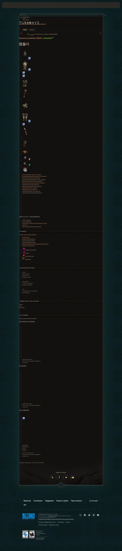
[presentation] (8, 5)
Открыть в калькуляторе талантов (28, 234)
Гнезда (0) (24, 225)
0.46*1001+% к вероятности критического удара (34, 223)
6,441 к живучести (26, 221)
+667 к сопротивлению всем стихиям (31, 226)
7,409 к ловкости (26, 220)
